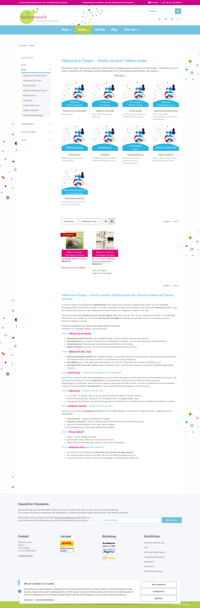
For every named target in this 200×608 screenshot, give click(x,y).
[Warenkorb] (176, 19)
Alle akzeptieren (158, 584)
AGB (146, 547)
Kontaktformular (25, 555)
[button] (160, 19)
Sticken (100, 30)
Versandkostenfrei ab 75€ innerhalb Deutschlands (44, 2)
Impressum (28, 600)
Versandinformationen (154, 557)
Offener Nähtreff (165, 154)
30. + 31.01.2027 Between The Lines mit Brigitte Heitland (103, 260)
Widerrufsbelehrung (153, 571)
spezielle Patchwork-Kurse (166, 110)
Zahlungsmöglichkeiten (154, 552)
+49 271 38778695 (172, 2)
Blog (114, 30)
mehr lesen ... (120, 75)
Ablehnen (158, 598)
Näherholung (75, 154)
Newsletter (149, 561)
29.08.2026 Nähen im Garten (74, 258)
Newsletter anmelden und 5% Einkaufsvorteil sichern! (109, 2)
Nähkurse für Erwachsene (74, 110)
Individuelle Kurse (135, 154)
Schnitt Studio (135, 110)
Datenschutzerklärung (45, 600)
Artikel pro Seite (89, 221)
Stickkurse (105, 154)
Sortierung (69, 221)
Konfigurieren (158, 591)
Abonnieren (171, 520)
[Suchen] (161, 11)
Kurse (23, 70)
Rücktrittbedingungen (75, 198)
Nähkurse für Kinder (105, 110)
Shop (23, 65)
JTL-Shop (186, 604)
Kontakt (154, 2)
